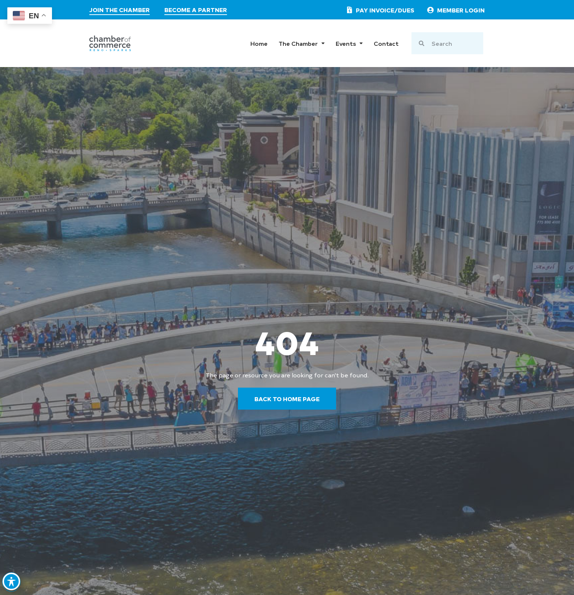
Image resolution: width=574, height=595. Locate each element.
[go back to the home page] (287, 399)
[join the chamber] (119, 11)
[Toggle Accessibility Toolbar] (11, 578)
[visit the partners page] (195, 11)
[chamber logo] (110, 43)
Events (349, 43)
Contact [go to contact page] (386, 43)
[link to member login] (455, 10)
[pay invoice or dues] (379, 10)
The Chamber (302, 43)
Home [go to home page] (259, 43)
